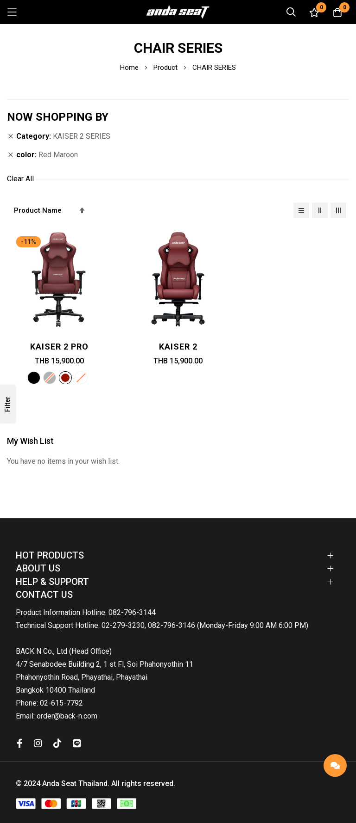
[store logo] (178, 12)
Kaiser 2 (178, 346)
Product (166, 67)
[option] (34, 378)
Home (130, 67)
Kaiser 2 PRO (59, 346)
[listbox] (59, 379)
